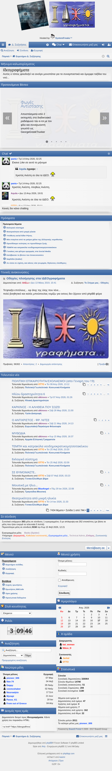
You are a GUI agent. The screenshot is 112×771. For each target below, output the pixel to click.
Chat (5, 153)
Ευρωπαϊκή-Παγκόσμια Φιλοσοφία (43, 426)
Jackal (66, 658)
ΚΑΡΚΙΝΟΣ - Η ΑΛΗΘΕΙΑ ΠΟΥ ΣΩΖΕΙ (36, 407)
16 (108, 384)
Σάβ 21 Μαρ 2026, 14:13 (61, 423)
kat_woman (69, 644)
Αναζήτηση (9, 50)
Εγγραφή (38, 50)
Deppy (10, 685)
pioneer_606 (13, 678)
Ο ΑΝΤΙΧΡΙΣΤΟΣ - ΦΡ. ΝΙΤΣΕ (30, 420)
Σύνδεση (24, 50)
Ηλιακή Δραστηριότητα (37, 400)
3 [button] (94, 510)
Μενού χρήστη (68, 554)
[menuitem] (47, 45)
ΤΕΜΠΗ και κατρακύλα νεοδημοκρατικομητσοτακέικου (50, 446)
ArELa (25, 283)
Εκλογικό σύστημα (24, 459)
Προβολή (103, 364)
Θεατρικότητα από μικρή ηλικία (34, 498)
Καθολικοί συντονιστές (36, 535)
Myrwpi (10, 696)
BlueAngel (43, 488)
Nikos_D (67, 648)
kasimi (62, 757)
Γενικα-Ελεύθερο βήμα (36, 478)
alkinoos (42, 397)
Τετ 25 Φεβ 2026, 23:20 (58, 449)
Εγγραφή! (62, 586)
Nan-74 (10, 681)
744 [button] (107, 510)
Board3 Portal (75, 729)
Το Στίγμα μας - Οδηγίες (96, 283)
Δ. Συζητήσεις (19, 44)
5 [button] (100, 510)
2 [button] (91, 510)
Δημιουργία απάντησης (51, 364)
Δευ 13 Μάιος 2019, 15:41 (43, 283)
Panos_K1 (12, 699)
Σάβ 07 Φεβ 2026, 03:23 (58, 475)
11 (108, 394)
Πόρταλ (6, 56)
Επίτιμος (90, 535)
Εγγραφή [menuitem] (110, 45)
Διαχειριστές (19, 535)
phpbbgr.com (68, 753)
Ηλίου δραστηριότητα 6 (28, 394)
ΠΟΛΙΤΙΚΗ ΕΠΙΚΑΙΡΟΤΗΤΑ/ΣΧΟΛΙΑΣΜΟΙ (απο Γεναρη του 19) (53, 381)
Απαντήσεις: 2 (30, 364)
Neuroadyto (13, 692)
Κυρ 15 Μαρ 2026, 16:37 (61, 436)
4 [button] (97, 510)
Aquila (22, 169)
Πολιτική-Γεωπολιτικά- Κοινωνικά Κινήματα (47, 387)
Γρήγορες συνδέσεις (4, 45)
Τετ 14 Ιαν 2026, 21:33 (57, 501)
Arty (44, 746)
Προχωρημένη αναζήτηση (14, 660)
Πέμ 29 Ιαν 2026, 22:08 (62, 488)
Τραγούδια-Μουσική (35, 491)
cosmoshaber (14, 689)
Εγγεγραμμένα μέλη (58, 535)
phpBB (49, 743)
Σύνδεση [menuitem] (104, 45)
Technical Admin (77, 535)
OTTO (41, 384)
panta (14, 159)
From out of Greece (17, 703)
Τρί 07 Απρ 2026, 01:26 (60, 397)
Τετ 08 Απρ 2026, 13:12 (58, 384)
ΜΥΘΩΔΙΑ (18, 433)
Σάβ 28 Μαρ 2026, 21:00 (61, 410)
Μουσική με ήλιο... (25, 485)
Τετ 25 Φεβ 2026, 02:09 (58, 462)
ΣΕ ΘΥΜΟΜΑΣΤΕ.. (24, 472)
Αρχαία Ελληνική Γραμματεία (40, 439)
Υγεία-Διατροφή (33, 413)
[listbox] (17, 613)
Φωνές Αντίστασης (32, 104)
